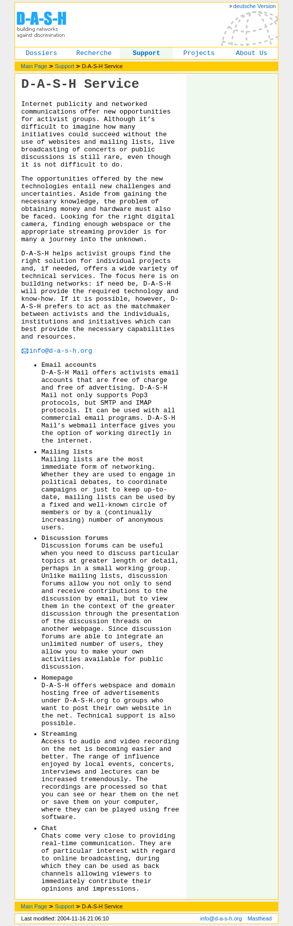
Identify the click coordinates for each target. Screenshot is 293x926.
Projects (198, 53)
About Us (251, 53)
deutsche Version (254, 6)
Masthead (260, 918)
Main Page (34, 66)
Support (146, 53)
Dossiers (41, 53)
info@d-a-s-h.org (60, 351)
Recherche (93, 53)
